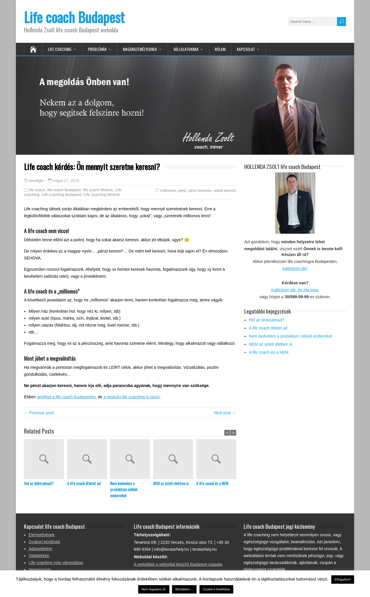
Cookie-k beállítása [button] (216, 589)
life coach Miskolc (98, 190)
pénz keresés (199, 190)
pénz (182, 190)
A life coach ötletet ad (84, 483)
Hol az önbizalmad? (38, 483)
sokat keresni (225, 190)
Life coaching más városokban (56, 562)
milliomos (168, 190)
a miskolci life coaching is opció (131, 397)
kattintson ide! (295, 268)
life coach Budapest (64, 190)
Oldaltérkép (39, 555)
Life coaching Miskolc (102, 194)
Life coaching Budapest (62, 194)
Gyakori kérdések (44, 541)
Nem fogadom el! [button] (154, 589)
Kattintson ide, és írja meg (294, 290)
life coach (37, 190)
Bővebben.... (184, 589)
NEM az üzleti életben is (171, 483)
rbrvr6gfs (36, 181)
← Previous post (39, 412)
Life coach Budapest (74, 17)
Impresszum (40, 569)
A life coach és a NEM (212, 483)
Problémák (97, 49)
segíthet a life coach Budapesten (66, 397)
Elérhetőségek (42, 534)
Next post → (225, 412)
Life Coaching (59, 49)
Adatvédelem (40, 548)
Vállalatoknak (186, 49)
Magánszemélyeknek (140, 49)
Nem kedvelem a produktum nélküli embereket (123, 489)
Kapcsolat (246, 49)
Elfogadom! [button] (343, 579)
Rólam (220, 49)
